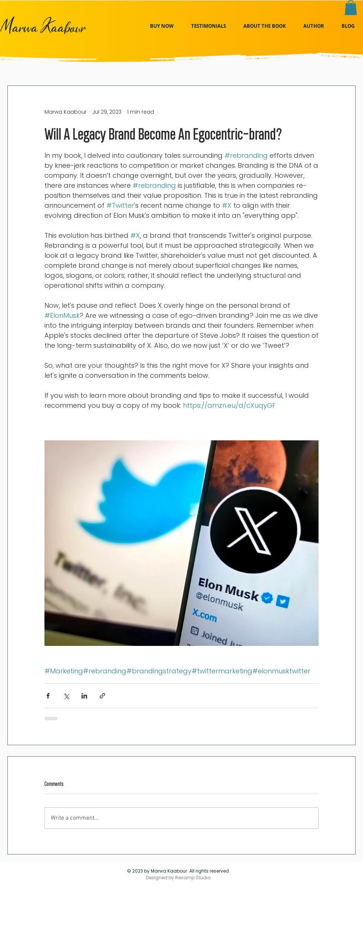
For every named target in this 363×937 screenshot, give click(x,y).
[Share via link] (102, 695)
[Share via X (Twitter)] (66, 695)
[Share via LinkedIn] (84, 695)
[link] (350, 7)
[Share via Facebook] (47, 695)
